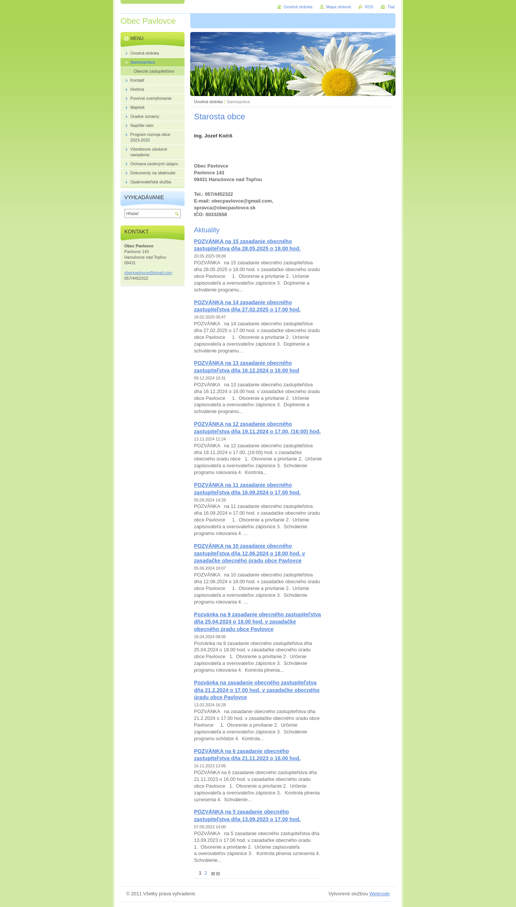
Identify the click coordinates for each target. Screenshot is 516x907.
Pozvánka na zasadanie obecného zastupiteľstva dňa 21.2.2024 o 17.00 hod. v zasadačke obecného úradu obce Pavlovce (256, 690)
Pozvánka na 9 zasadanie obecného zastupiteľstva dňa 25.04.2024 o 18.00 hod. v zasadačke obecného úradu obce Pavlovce (257, 621)
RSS (369, 7)
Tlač (391, 7)
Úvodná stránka (208, 101)
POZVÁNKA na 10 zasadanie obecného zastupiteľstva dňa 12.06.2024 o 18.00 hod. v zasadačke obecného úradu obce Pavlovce (249, 553)
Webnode (379, 893)
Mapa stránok (338, 7)
